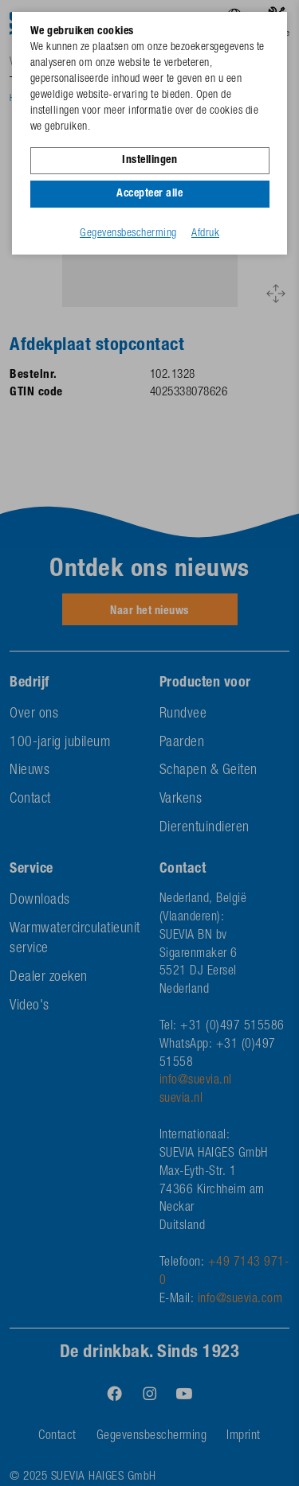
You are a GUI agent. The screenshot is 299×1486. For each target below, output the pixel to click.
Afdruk (205, 233)
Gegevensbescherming (128, 233)
